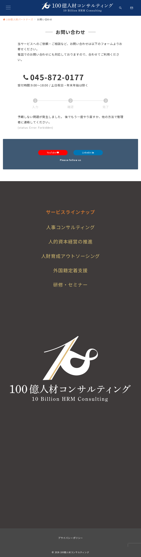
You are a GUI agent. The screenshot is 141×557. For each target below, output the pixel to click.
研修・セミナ (68, 290)
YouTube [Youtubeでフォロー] (53, 152)
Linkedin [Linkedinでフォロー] (88, 152)
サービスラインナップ (70, 219)
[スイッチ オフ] (120, 8)
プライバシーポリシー (70, 538)
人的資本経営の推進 (70, 247)
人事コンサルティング (70, 232)
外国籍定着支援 (70, 275)
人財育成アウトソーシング (70, 261)
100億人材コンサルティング (74, 552)
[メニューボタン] (8, 8)
